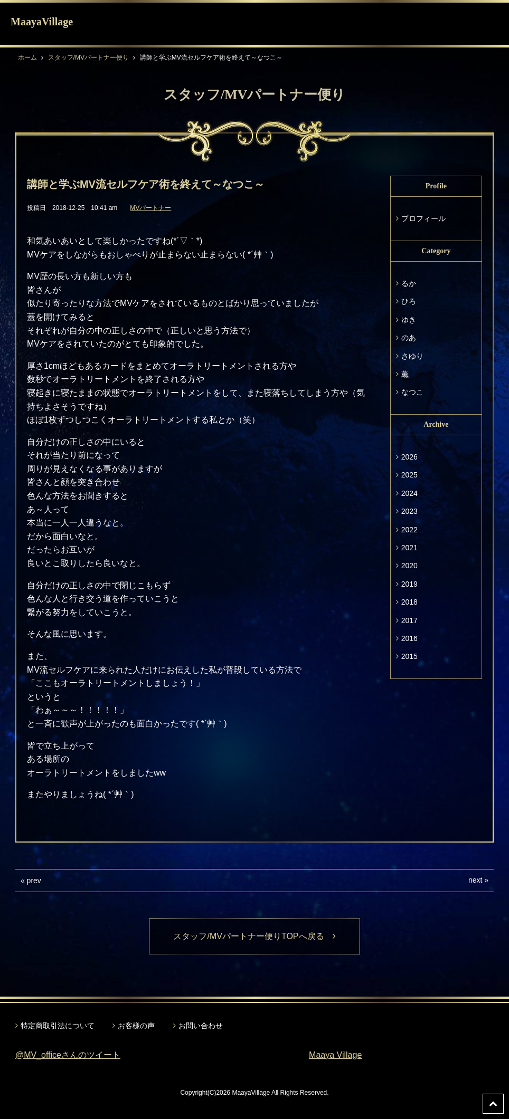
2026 (409, 457)
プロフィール (423, 218)
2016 (409, 638)
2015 (409, 656)
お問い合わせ (200, 1025)
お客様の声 (136, 1025)
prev (34, 880)
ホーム (27, 57)
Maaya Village (335, 1054)
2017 (409, 620)
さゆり (412, 356)
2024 (409, 493)
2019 (409, 584)
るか (408, 283)
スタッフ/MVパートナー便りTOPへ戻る (254, 936)
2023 (409, 511)
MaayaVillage (42, 21)
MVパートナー (150, 208)
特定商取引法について (58, 1025)
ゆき (408, 319)
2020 (409, 565)
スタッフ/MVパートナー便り (88, 57)
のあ (408, 337)
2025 (409, 475)
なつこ (412, 392)
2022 (409, 529)
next (475, 880)
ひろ (408, 301)
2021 (409, 547)
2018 (409, 602)
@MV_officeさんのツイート (67, 1054)
